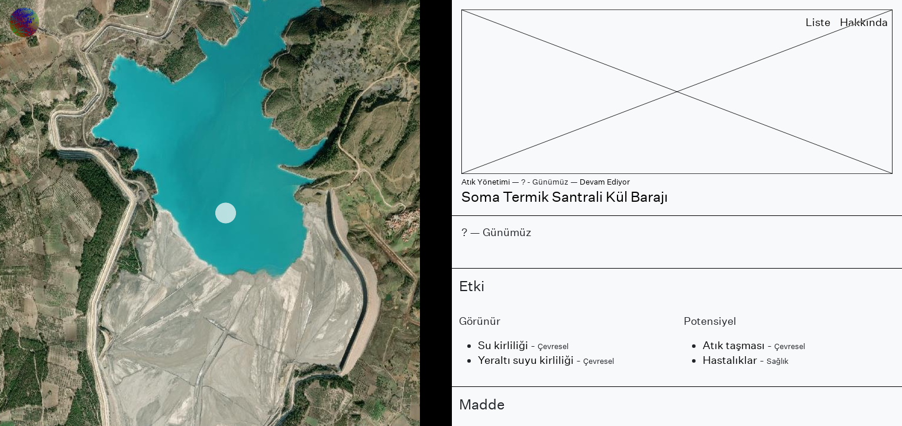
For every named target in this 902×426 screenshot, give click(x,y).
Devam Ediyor (605, 182)
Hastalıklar (730, 360)
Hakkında (864, 22)
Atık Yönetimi (485, 182)
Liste (818, 22)
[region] (225, 213)
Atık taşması (734, 345)
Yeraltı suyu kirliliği (526, 360)
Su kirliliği (503, 345)
